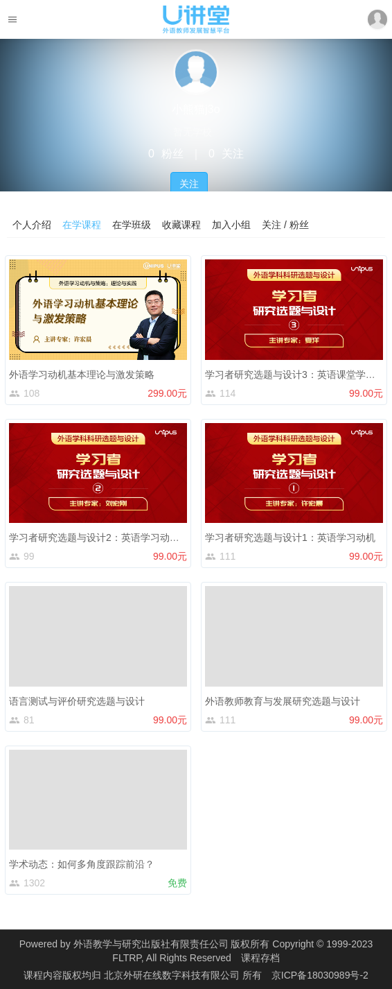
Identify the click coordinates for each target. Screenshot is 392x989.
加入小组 (231, 224)
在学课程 (81, 224)
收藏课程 (181, 224)
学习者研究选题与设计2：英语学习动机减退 (104, 537)
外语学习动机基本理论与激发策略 (81, 374)
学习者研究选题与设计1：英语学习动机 (290, 537)
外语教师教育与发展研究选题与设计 (282, 701)
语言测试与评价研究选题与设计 (77, 701)
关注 (189, 183)
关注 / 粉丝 (285, 224)
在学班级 (131, 224)
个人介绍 (31, 224)
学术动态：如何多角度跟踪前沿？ (81, 864)
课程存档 (260, 957)
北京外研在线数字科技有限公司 (173, 975)
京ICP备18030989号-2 (319, 975)
